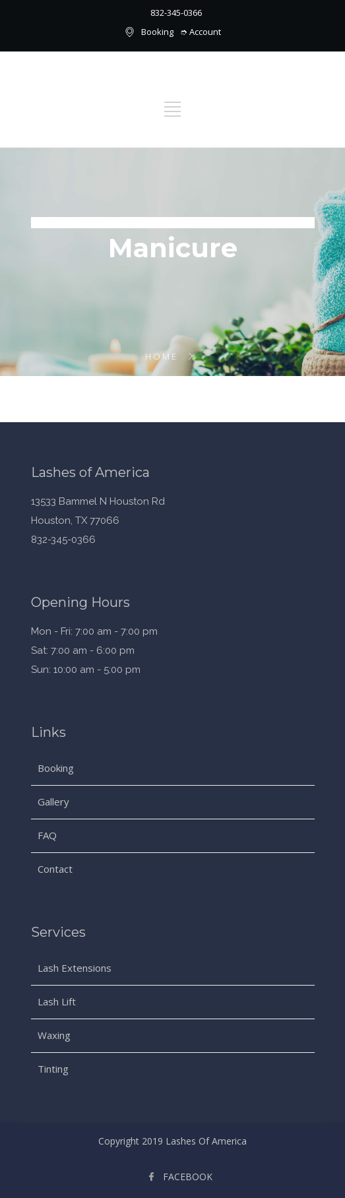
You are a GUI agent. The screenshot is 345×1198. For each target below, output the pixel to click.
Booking (157, 32)
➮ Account (200, 32)
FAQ (47, 835)
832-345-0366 (176, 12)
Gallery (53, 801)
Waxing (54, 1035)
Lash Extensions (74, 967)
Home (161, 356)
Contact (55, 868)
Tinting (53, 1068)
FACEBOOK (187, 1176)
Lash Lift (57, 1001)
